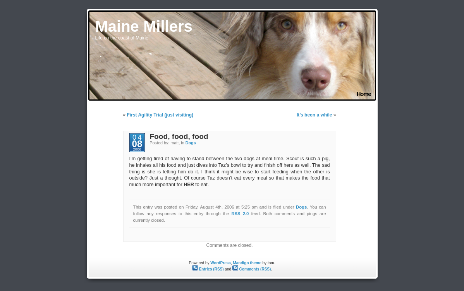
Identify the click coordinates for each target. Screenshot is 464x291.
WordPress (220, 263)
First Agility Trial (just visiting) (160, 115)
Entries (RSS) (208, 269)
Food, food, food (179, 136)
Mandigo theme (247, 263)
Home (364, 94)
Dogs (191, 142)
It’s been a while (314, 115)
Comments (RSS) (251, 269)
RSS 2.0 (240, 213)
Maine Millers (143, 26)
